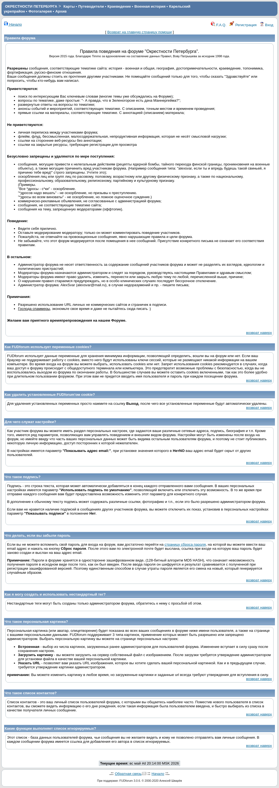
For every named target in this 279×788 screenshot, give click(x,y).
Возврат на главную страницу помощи (139, 32)
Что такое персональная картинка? (36, 622)
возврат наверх (259, 333)
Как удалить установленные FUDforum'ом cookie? (50, 395)
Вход (266, 25)
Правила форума (20, 38)
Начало (13, 24)
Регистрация (243, 25)
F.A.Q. (218, 25)
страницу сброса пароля (185, 544)
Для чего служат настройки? (30, 422)
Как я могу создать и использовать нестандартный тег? (55, 594)
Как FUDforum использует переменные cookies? (48, 347)
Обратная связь (128, 774)
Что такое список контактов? (31, 693)
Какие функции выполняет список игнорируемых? (50, 728)
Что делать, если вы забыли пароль (38, 535)
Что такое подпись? (23, 477)
